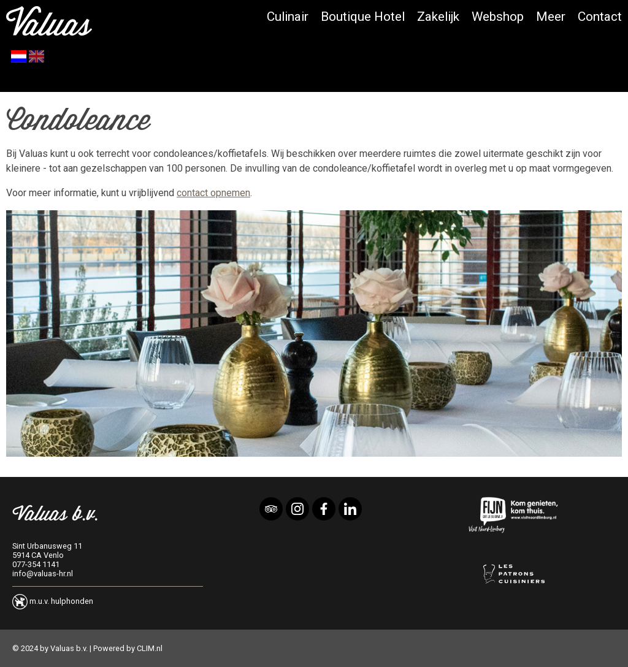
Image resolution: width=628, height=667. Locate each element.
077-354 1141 (35, 564)
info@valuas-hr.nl (42, 573)
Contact (600, 16)
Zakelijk (438, 16)
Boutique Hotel (363, 16)
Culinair (287, 16)
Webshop (498, 16)
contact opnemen (213, 193)
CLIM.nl (150, 648)
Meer (550, 16)
